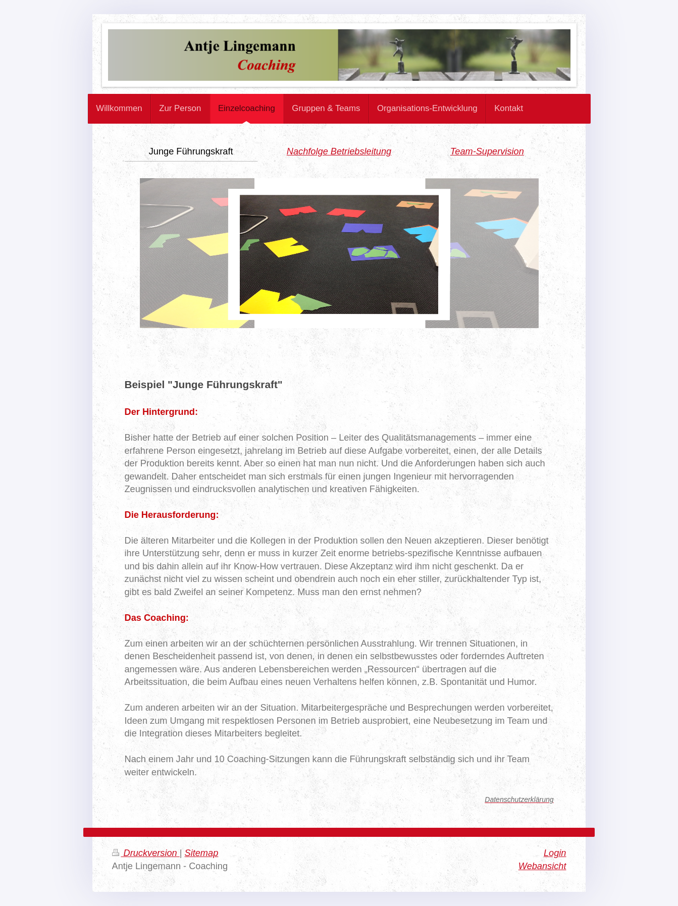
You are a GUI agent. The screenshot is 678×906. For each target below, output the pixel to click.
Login (555, 853)
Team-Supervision (487, 151)
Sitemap (202, 853)
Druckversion (146, 853)
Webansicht (542, 866)
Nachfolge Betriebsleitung (339, 151)
